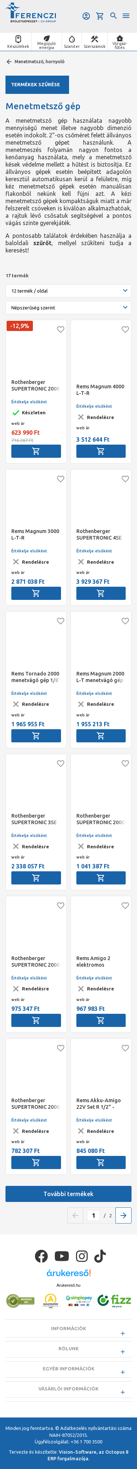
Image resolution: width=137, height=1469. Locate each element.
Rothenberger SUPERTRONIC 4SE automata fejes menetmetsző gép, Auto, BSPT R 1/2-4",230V (99, 534)
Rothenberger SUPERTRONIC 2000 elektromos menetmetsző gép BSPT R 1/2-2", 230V (36, 385)
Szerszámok (95, 46)
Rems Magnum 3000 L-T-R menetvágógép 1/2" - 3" (35, 534)
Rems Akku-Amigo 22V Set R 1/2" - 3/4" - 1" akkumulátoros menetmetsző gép (98, 1103)
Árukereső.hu (68, 1285)
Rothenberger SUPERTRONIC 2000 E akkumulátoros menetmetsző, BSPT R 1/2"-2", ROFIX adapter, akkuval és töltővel (100, 819)
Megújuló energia (46, 45)
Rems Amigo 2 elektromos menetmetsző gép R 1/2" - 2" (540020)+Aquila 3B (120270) (100, 961)
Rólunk (68, 1348)
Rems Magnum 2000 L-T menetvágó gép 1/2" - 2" (100, 677)
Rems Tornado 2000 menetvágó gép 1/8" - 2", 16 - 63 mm (36, 677)
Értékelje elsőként (29, 402)
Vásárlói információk (68, 1388)
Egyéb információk (69, 1368)
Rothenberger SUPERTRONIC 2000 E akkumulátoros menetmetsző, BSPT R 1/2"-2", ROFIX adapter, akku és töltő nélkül (35, 961)
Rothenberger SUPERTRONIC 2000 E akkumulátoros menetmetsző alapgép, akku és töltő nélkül (35, 1103)
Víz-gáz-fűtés (120, 45)
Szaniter (72, 46)
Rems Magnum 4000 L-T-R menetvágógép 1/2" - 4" (100, 390)
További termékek (68, 1194)
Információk (68, 1328)
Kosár (100, 16)
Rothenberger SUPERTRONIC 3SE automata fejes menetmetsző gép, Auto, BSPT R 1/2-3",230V (34, 819)
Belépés (86, 16)
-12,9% (19, 326)
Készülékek (18, 46)
